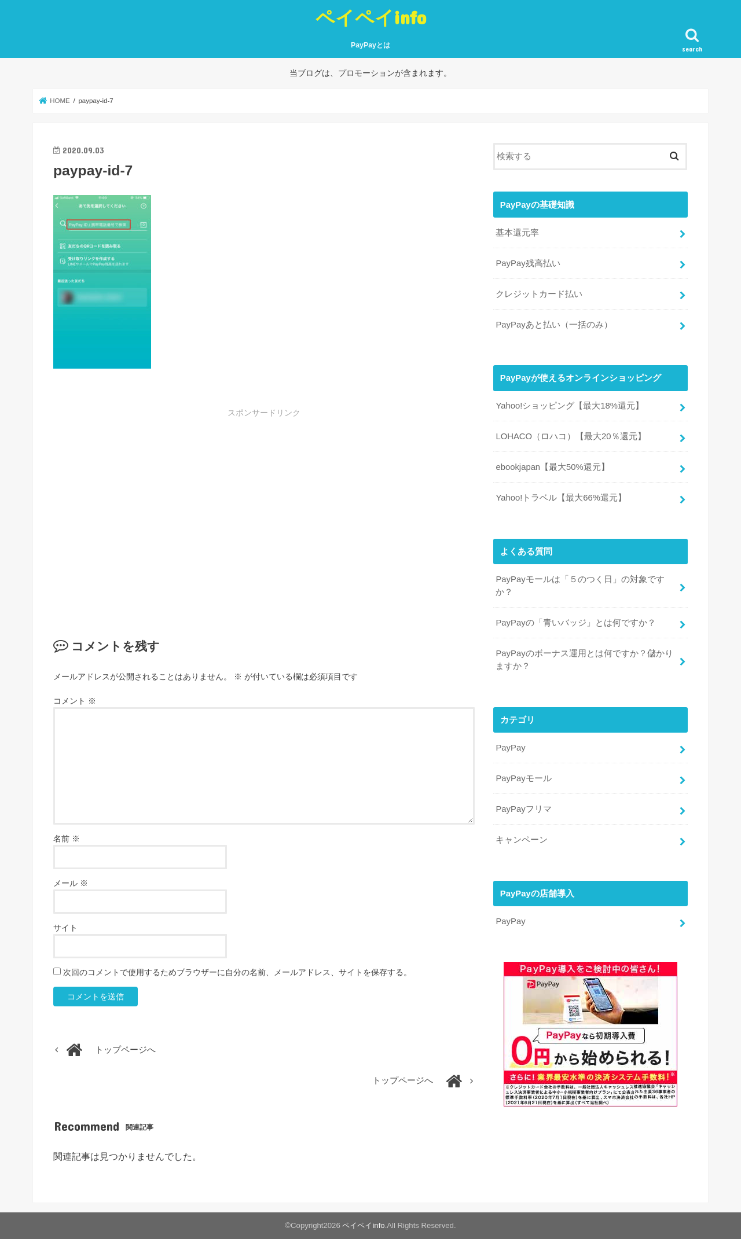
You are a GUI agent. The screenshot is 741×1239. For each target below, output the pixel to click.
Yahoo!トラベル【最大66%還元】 (561, 497)
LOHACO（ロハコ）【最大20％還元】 (570, 436)
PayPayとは (370, 45)
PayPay (510, 747)
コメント (74, 700)
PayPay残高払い (528, 263)
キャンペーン (522, 839)
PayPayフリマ (523, 809)
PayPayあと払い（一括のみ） (554, 324)
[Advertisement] (177, 505)
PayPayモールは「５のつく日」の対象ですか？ (580, 586)
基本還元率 (517, 232)
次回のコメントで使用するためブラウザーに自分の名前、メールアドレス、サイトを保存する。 (237, 972)
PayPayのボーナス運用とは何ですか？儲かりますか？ (584, 660)
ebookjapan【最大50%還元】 (552, 467)
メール (70, 883)
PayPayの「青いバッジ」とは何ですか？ (575, 622)
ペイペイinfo (371, 17)
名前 (66, 838)
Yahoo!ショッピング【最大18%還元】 (570, 405)
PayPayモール (523, 778)
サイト (65, 927)
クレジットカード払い (539, 294)
